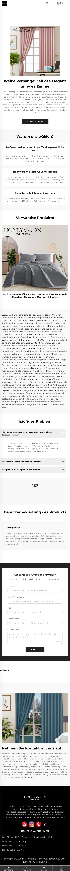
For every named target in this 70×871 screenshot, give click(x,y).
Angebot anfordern (35, 121)
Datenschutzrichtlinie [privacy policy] (35, 861)
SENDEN (35, 649)
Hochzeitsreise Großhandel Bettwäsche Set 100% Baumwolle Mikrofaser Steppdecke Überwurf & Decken (35, 295)
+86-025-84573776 (14, 850)
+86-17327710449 (17, 845)
